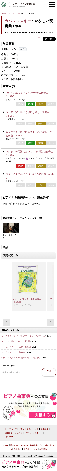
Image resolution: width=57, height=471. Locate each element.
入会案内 (24, 445)
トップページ (11, 429)
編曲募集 (9, 433)
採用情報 (34, 445)
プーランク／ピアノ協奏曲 (13, 352)
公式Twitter (10, 437)
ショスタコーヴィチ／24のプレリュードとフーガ (23, 336)
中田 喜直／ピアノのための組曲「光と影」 (21, 357)
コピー (22, 49)
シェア (36, 38)
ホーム (4, 13)
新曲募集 (44, 429)
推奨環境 (43, 449)
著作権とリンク (30, 449)
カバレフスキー (14, 13)
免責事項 (18, 449)
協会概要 (14, 445)
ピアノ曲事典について (28, 429)
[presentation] (6, 322)
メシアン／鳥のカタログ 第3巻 (15, 341)
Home (6, 445)
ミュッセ (19, 433)
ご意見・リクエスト (33, 433)
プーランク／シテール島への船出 (16, 347)
